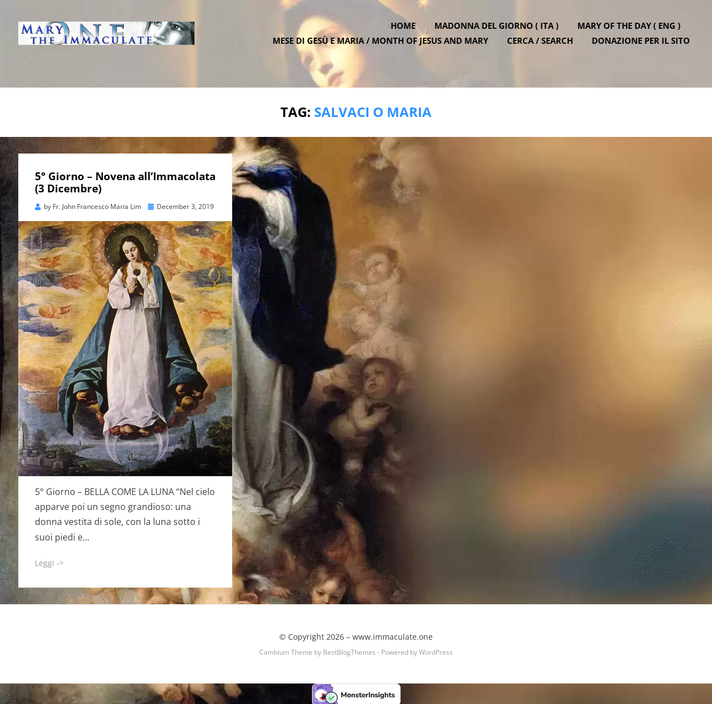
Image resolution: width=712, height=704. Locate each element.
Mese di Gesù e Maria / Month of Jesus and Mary (385, 49)
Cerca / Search (544, 49)
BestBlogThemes (349, 651)
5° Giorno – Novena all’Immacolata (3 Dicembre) (125, 181)
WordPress (436, 651)
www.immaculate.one (392, 635)
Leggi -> (49, 561)
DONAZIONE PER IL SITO (645, 49)
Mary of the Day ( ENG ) (633, 34)
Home (407, 34)
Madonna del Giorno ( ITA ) (501, 34)
